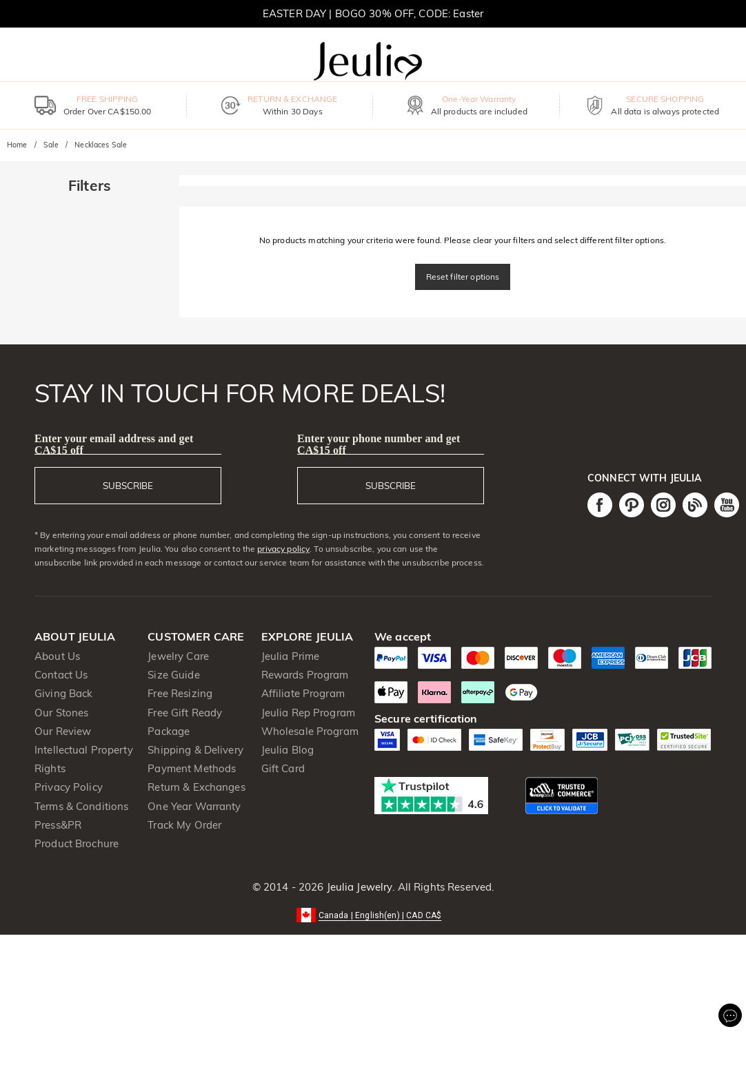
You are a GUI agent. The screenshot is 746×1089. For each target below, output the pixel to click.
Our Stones (61, 712)
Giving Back (63, 693)
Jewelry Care (178, 656)
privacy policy (283, 548)
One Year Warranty (194, 806)
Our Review (62, 731)
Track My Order (184, 824)
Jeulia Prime (290, 656)
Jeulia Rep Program (308, 712)
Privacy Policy (68, 787)
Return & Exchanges (196, 787)
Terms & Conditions (81, 806)
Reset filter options (463, 276)
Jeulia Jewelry (357, 886)
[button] (373, 914)
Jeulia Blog (287, 749)
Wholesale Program (310, 731)
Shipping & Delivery (195, 749)
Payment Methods (192, 768)
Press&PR (57, 824)
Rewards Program (305, 674)
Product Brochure (76, 843)
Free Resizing (180, 693)
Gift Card (283, 768)
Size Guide (173, 674)
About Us (57, 656)
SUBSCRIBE (128, 485)
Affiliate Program (303, 693)
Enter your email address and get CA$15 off (113, 444)
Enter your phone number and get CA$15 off (379, 444)
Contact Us (61, 674)
